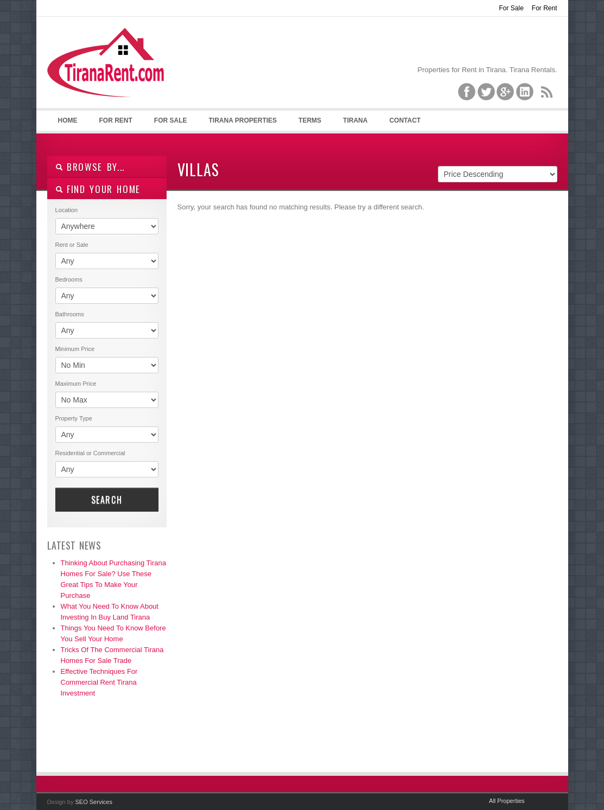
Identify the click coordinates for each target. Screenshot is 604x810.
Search (107, 499)
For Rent (544, 8)
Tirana (355, 120)
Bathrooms (69, 314)
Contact (405, 120)
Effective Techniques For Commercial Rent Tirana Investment (99, 682)
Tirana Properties (243, 120)
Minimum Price (75, 349)
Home (68, 120)
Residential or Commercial (90, 453)
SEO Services (93, 802)
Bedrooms (68, 279)
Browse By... (90, 167)
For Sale (511, 8)
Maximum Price (76, 383)
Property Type (73, 418)
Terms (309, 120)
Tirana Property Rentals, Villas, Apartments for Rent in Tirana (110, 71)
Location (66, 210)
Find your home (98, 189)
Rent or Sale (71, 244)
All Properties (506, 801)
